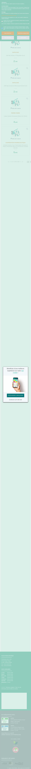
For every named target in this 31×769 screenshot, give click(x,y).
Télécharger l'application (15, 395)
